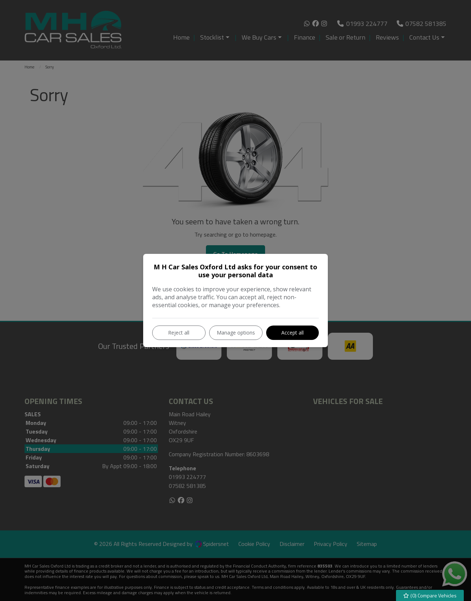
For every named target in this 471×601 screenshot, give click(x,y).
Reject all (178, 332)
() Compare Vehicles (430, 595)
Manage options (236, 332)
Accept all (292, 332)
